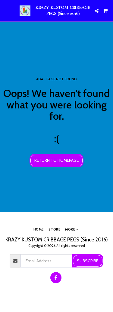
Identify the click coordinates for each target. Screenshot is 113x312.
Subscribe (87, 261)
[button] (7, 10)
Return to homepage (56, 160)
